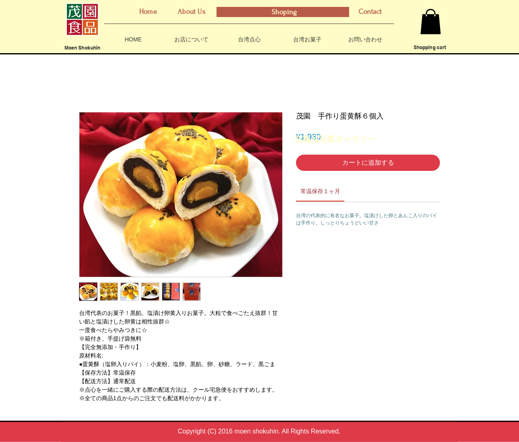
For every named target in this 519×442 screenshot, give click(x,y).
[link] (320, 191)
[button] (430, 21)
